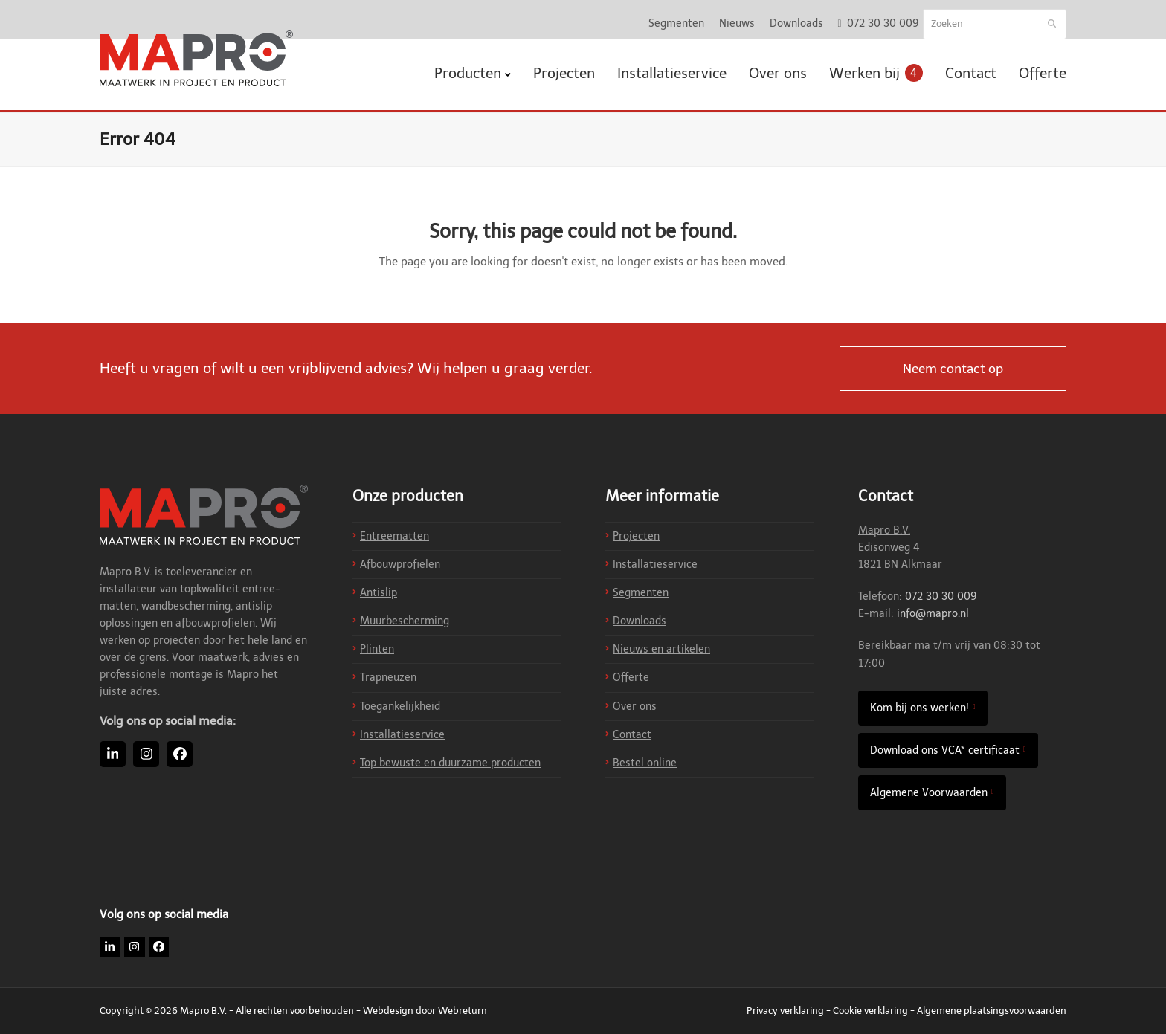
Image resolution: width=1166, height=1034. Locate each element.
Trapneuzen (388, 677)
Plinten (377, 649)
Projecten (636, 536)
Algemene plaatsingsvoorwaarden (991, 1010)
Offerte (631, 677)
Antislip (378, 593)
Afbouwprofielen (400, 564)
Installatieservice (402, 734)
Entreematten (394, 536)
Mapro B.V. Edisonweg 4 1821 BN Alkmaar (900, 547)
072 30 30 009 (941, 596)
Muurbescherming (404, 621)
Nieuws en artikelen (661, 649)
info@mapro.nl (933, 613)
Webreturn (462, 1010)
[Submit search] (1052, 24)
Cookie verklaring (870, 1010)
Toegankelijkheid (400, 706)
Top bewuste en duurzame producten (450, 763)
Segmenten (641, 593)
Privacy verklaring (785, 1010)
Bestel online (645, 763)
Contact (632, 734)
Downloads (639, 621)
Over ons (635, 706)
